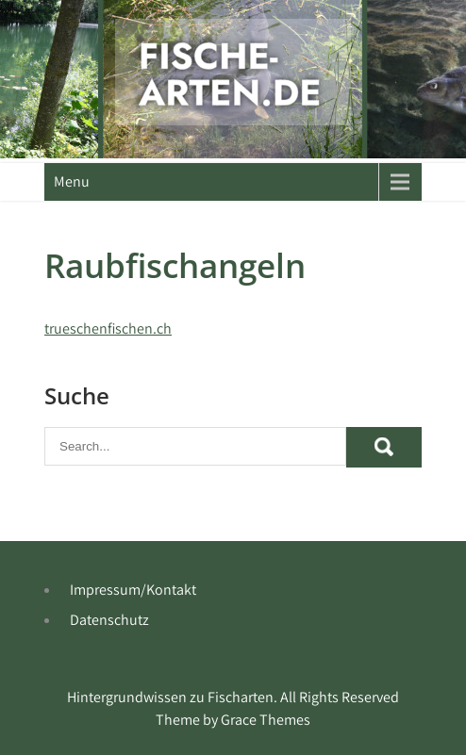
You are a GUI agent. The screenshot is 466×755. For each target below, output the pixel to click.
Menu (72, 181)
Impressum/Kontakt (133, 589)
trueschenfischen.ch (108, 328)
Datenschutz (109, 620)
